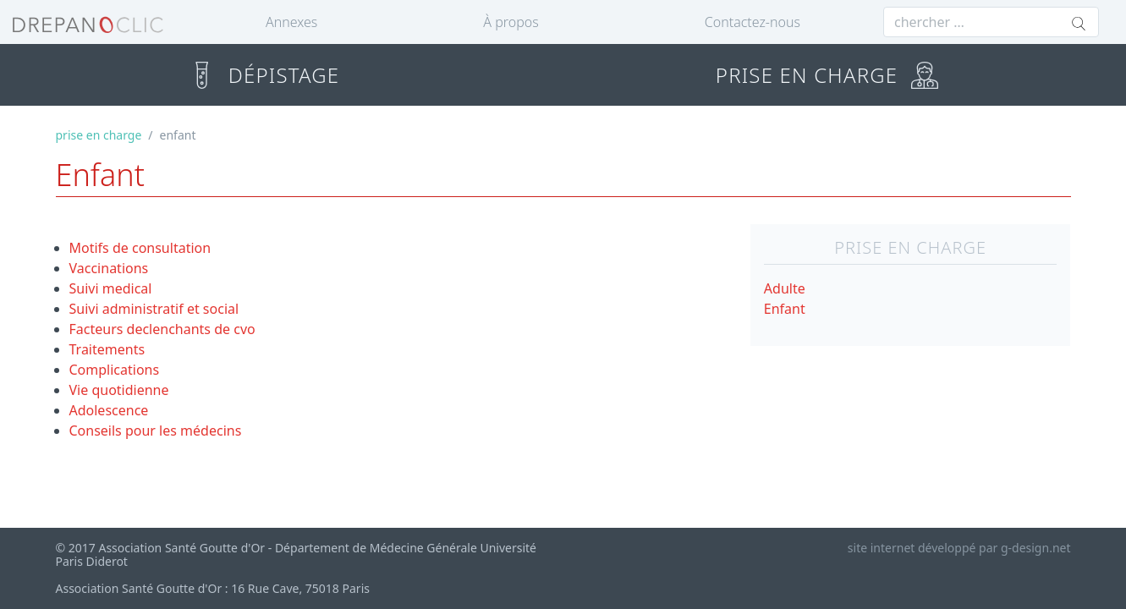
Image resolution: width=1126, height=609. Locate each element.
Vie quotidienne (119, 390)
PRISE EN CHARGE (827, 75)
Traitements (107, 349)
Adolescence (109, 410)
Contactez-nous (752, 22)
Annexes (291, 22)
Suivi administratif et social (154, 308)
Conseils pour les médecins (155, 430)
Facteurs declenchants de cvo (162, 329)
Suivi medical (110, 288)
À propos (510, 22)
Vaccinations (109, 268)
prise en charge (99, 135)
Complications (114, 369)
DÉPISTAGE (263, 75)
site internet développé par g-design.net (959, 548)
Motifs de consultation (140, 248)
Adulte (784, 288)
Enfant (784, 308)
